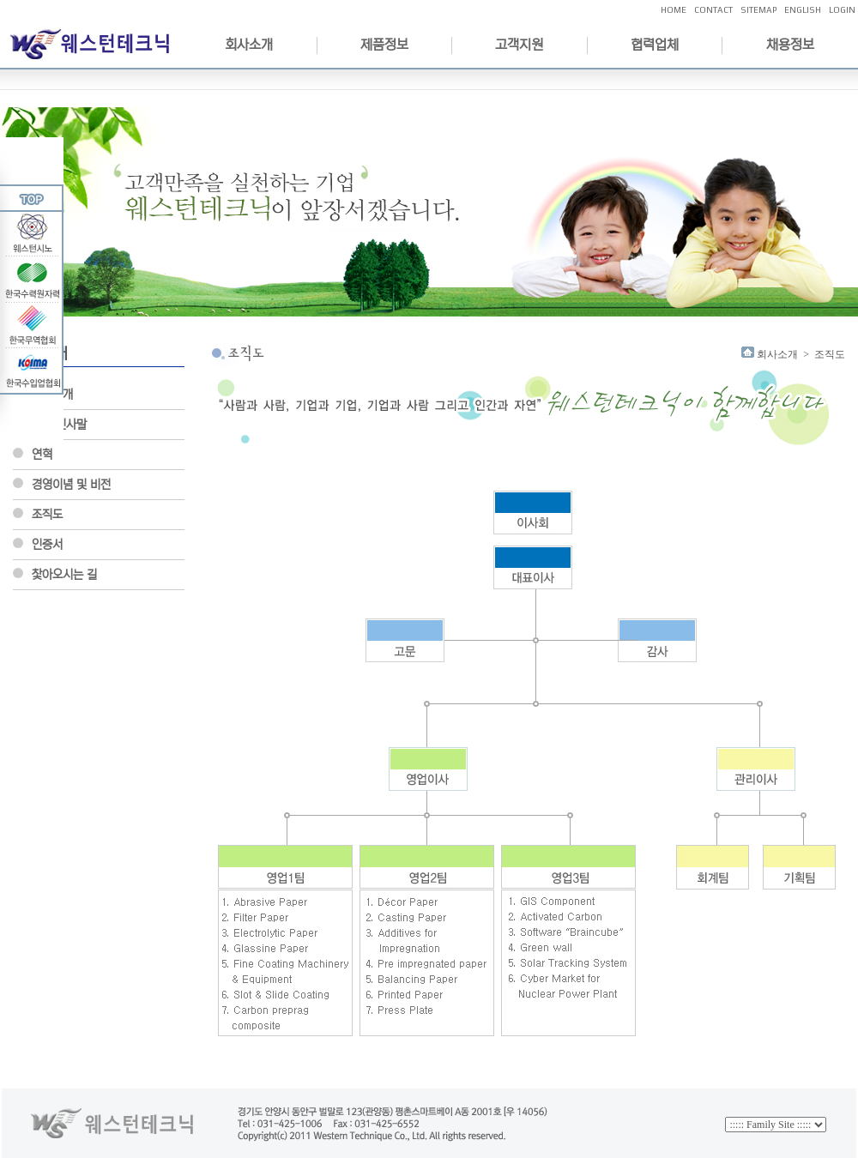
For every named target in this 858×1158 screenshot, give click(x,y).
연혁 (42, 454)
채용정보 (790, 44)
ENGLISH (802, 10)
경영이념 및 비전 (71, 485)
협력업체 (655, 44)
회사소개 (249, 44)
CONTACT (713, 10)
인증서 (47, 545)
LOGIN (842, 10)
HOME (673, 10)
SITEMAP (758, 10)
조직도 (47, 515)
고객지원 (519, 44)
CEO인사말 (59, 424)
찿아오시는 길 (64, 575)
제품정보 (384, 44)
